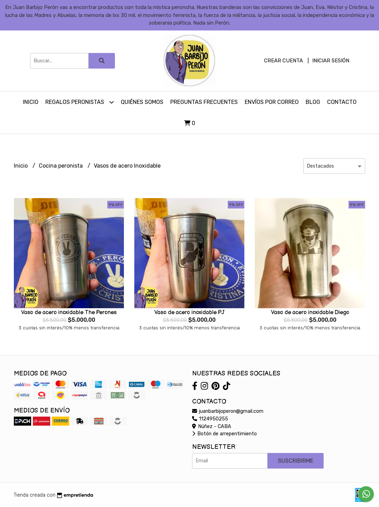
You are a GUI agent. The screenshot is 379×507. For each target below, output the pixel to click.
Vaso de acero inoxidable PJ (189, 312)
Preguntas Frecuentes (204, 102)
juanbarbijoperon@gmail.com (227, 411)
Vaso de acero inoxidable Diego (310, 312)
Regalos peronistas (79, 102)
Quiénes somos (142, 102)
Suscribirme (295, 460)
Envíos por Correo (272, 102)
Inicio (30, 102)
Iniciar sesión (330, 60)
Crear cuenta (283, 60)
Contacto (342, 102)
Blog (313, 102)
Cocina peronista (61, 165)
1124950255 (210, 419)
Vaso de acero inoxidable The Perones (69, 312)
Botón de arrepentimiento (224, 434)
